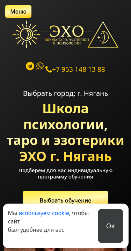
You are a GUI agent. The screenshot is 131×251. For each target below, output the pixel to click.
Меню (18, 11)
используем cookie (44, 213)
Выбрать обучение (65, 200)
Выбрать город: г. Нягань (65, 93)
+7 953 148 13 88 (75, 69)
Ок (110, 225)
